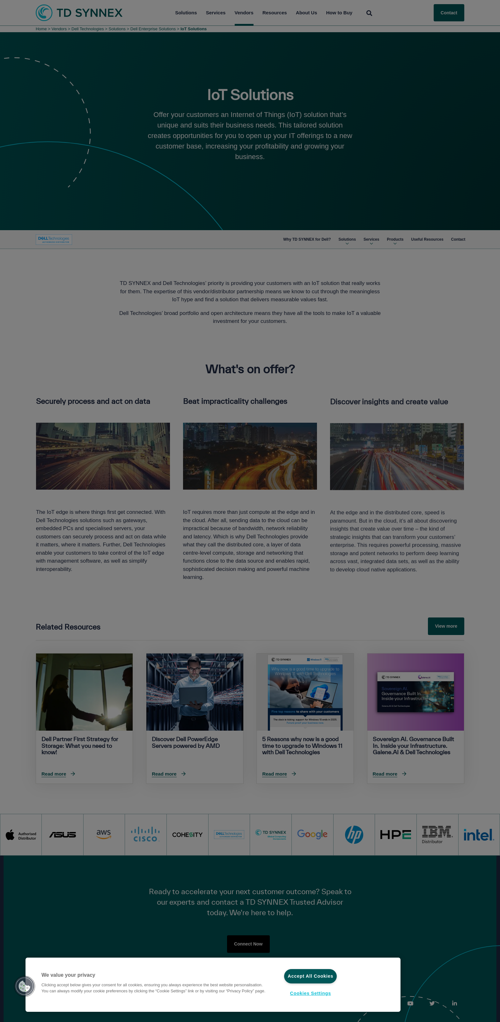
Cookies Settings (310, 993)
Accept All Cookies (310, 976)
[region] (213, 985)
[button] (24, 986)
